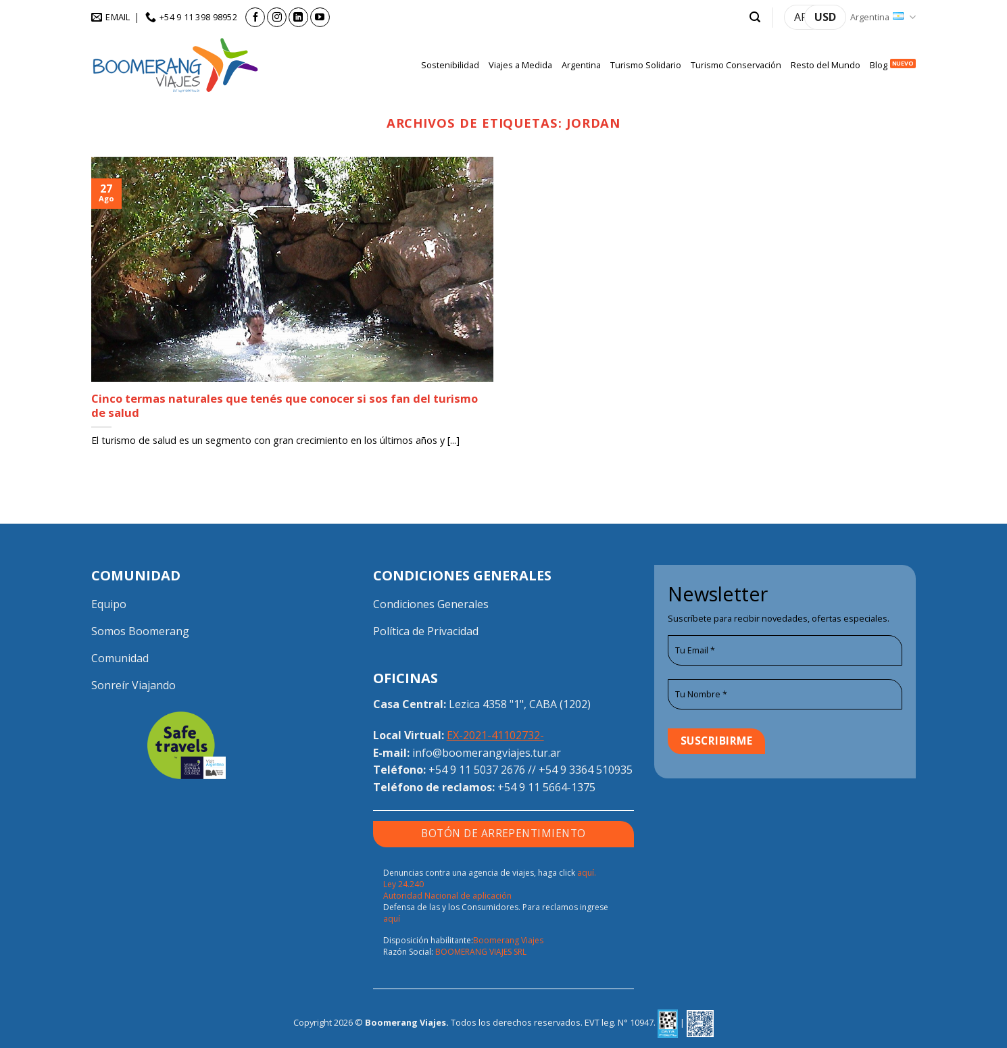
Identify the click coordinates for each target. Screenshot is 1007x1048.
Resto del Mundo (825, 65)
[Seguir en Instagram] (277, 17)
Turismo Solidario (645, 65)
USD (825, 16)
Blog (878, 65)
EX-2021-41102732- (495, 735)
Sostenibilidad (450, 65)
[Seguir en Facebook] (255, 17)
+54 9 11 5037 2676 (476, 769)
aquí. (586, 872)
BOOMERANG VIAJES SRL (480, 951)
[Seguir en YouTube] (320, 17)
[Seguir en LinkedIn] (298, 17)
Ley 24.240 (403, 884)
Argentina (883, 17)
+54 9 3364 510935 (586, 769)
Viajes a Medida (520, 65)
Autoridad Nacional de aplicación (447, 895)
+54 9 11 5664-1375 (546, 787)
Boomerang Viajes (508, 940)
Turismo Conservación (736, 65)
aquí (391, 918)
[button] (755, 17)
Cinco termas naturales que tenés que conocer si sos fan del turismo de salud (284, 405)
